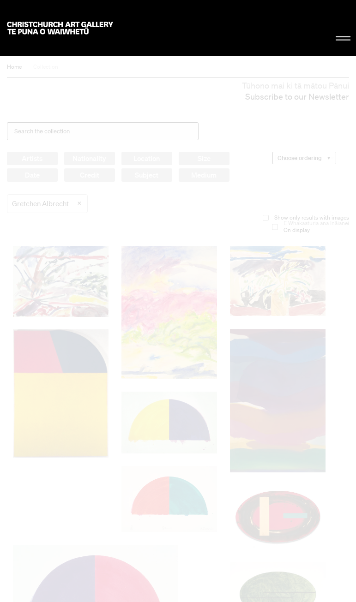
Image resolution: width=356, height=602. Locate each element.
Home (14, 67)
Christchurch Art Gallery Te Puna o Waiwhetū (60, 28)
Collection (45, 67)
